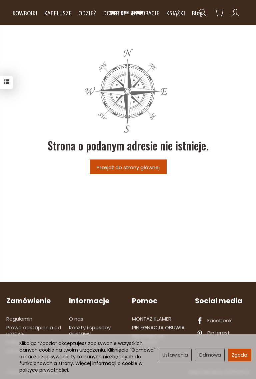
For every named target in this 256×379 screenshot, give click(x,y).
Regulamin (19, 318)
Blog (197, 13)
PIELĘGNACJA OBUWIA (158, 327)
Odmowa (210, 355)
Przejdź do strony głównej (128, 167)
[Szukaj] (202, 12)
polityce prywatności (43, 370)
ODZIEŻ (87, 13)
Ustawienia (175, 355)
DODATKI (114, 13)
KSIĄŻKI (175, 13)
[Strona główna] (128, 12)
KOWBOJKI (24, 13)
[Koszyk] (219, 12)
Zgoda (239, 355)
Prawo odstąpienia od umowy (33, 330)
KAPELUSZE (58, 13)
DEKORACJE (145, 13)
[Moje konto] (235, 12)
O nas (76, 318)
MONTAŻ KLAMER (151, 318)
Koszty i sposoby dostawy (90, 330)
